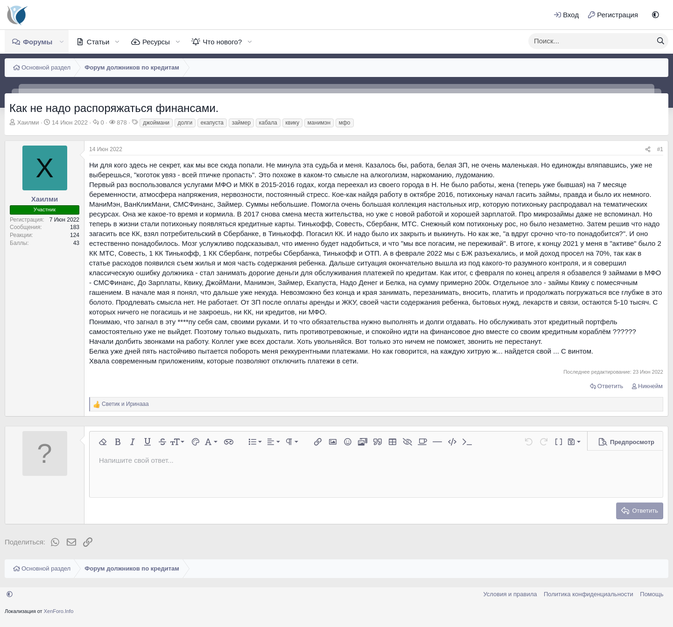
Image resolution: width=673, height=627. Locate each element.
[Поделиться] (648, 149)
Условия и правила (510, 594)
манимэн (319, 122)
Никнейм (650, 386)
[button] (655, 15)
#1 (660, 149)
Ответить (610, 386)
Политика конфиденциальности (588, 594)
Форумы (37, 42)
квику (293, 122)
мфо (345, 122)
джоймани (156, 122)
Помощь (651, 594)
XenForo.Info (59, 611)
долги (185, 122)
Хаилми (28, 122)
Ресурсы (156, 42)
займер (241, 122)
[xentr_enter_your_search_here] (591, 41)
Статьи (98, 42)
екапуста (212, 122)
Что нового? (222, 42)
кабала (268, 122)
